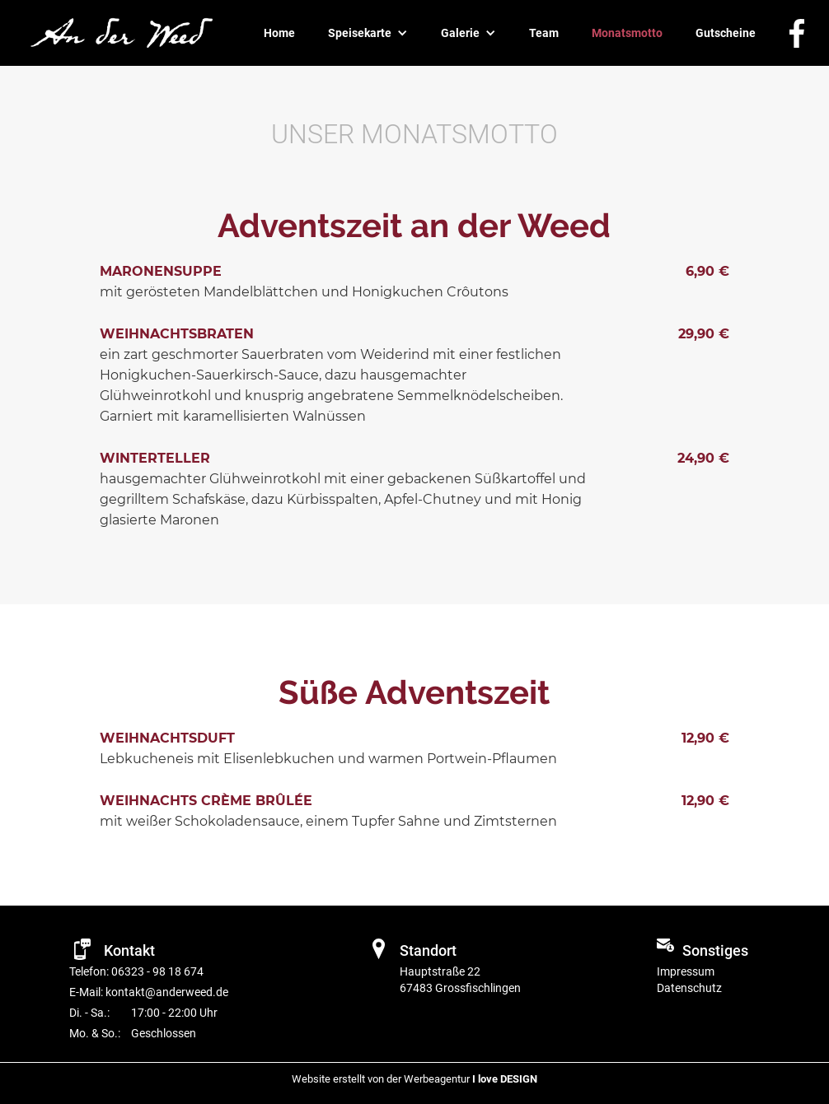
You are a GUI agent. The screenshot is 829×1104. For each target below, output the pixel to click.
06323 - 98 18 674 (156, 971)
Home (279, 33)
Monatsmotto (627, 33)
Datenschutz (689, 988)
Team (544, 33)
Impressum (685, 971)
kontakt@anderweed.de (166, 992)
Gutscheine (726, 33)
